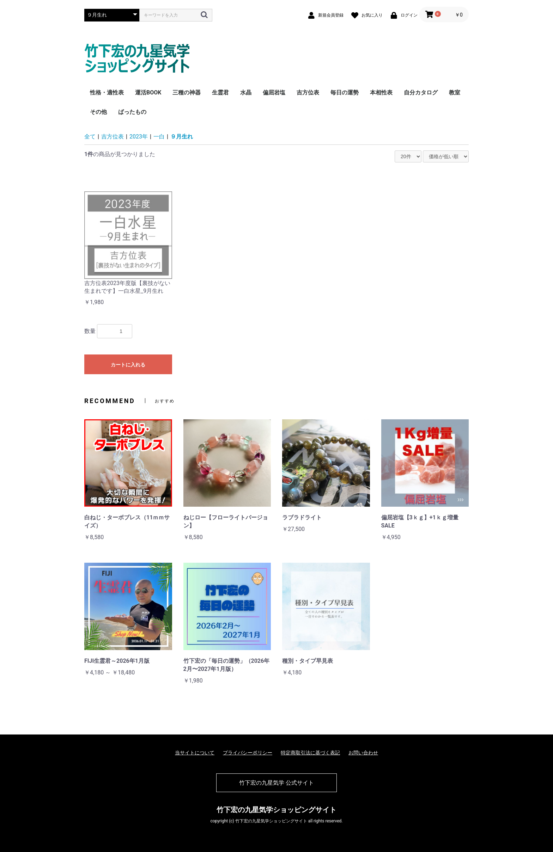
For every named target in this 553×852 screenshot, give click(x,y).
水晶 (245, 92)
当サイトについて (194, 752)
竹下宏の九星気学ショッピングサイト (276, 809)
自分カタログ (421, 92)
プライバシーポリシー (247, 752)
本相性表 (381, 92)
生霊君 (220, 92)
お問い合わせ (363, 752)
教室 (454, 92)
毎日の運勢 (344, 92)
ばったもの (132, 112)
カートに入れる (128, 365)
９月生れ (181, 136)
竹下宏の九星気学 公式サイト (276, 782)
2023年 (138, 136)
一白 (159, 136)
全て (90, 136)
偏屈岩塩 (274, 92)
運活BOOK (148, 92)
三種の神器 (186, 92)
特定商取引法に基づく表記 (310, 752)
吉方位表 (308, 92)
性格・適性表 (107, 92)
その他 (98, 112)
